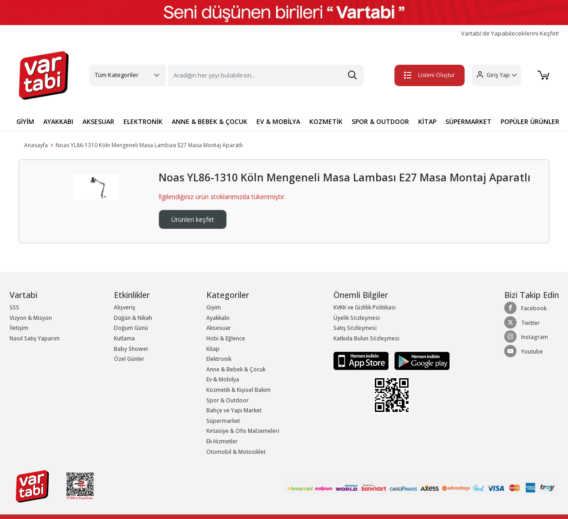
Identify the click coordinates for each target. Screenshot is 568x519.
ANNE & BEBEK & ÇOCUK (209, 121)
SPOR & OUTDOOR (380, 121)
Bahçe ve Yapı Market (233, 410)
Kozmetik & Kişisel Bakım (238, 390)
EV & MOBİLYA (278, 121)
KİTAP (427, 121)
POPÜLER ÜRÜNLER (530, 121)
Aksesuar (218, 328)
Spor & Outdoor (227, 400)
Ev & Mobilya (222, 379)
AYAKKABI (58, 121)
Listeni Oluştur (429, 75)
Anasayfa (36, 145)
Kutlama (124, 338)
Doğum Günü (131, 328)
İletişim (19, 328)
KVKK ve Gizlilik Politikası (364, 307)
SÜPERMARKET (468, 121)
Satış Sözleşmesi (355, 328)
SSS (14, 307)
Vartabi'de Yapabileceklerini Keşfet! (510, 33)
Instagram (526, 337)
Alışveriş (124, 307)
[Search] (266, 75)
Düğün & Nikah (133, 318)
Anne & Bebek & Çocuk (236, 369)
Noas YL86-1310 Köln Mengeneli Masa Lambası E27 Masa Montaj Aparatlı (149, 145)
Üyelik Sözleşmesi (356, 318)
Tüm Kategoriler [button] (116, 75)
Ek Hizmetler (222, 441)
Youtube (523, 351)
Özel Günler (129, 359)
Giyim (213, 307)
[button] (496, 75)
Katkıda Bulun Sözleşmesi (366, 338)
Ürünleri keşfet (192, 219)
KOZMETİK (326, 121)
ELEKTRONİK (143, 121)
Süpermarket (223, 421)
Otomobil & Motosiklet (236, 452)
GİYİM (25, 121)
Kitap (213, 349)
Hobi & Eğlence (225, 338)
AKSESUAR (98, 121)
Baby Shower (131, 349)
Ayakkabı (218, 318)
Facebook (525, 308)
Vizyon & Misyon (31, 318)
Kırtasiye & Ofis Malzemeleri (242, 431)
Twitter (522, 323)
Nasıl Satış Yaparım (35, 338)
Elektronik (218, 359)
